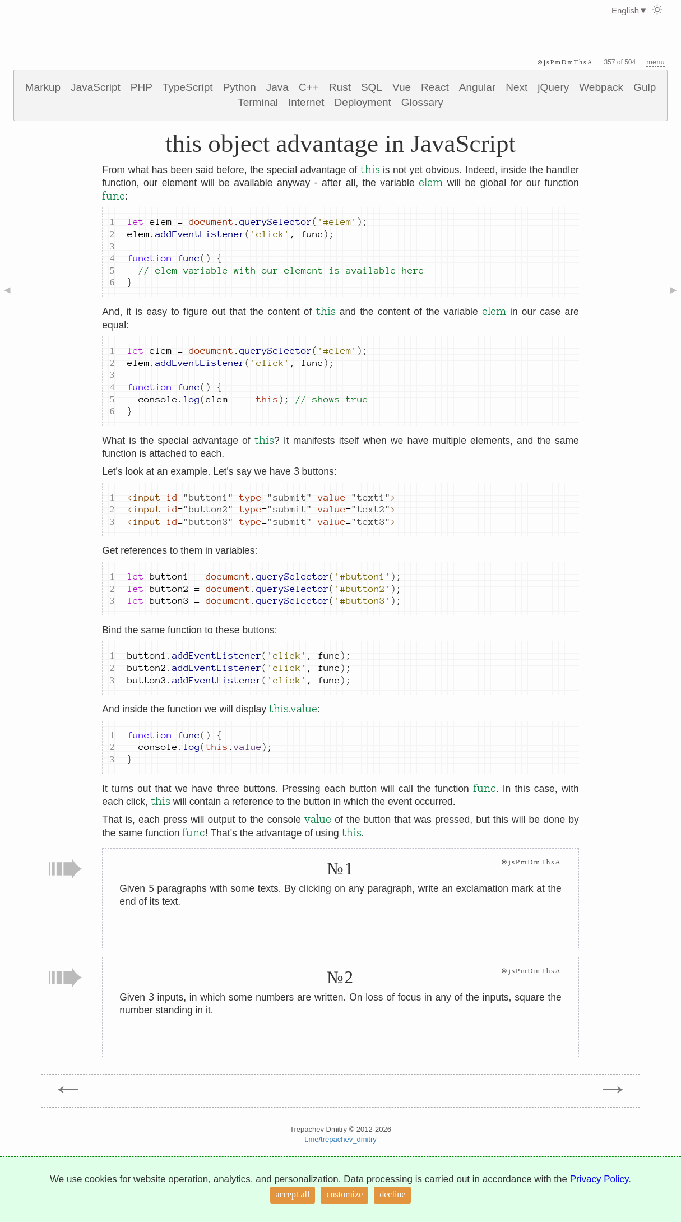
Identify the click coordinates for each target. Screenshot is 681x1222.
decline (392, 1194)
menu (655, 62)
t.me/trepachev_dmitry (340, 1139)
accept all (293, 1194)
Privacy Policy (599, 1179)
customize (344, 1194)
